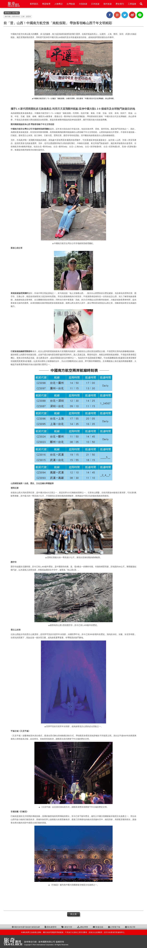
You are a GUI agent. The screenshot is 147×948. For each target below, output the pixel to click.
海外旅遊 (107, 4)
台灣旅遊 (71, 4)
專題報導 (46, 4)
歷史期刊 (120, 4)
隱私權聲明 (50, 927)
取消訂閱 (130, 927)
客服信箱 (98, 927)
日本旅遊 (95, 4)
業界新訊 (34, 4)
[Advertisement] (73, 898)
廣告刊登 (66, 927)
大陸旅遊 (83, 4)
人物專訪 (58, 4)
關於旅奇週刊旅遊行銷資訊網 (26, 927)
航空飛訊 (16, 13)
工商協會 (132, 4)
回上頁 (73, 914)
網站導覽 (82, 927)
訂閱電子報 (114, 927)
